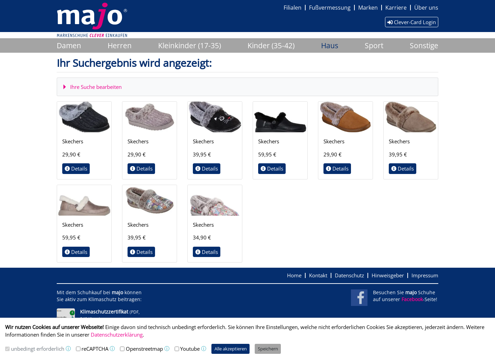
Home (294, 275)
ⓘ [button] (68, 348)
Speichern (268, 349)
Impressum (424, 275)
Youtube (190, 348)
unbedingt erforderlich (37, 348)
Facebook (412, 299)
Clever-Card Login (411, 22)
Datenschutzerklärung (117, 334)
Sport (374, 45)
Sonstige (424, 45)
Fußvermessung (330, 7)
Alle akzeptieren (230, 349)
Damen (69, 45)
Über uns (426, 7)
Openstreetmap (144, 348)
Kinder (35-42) (271, 45)
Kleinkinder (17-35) (189, 45)
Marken (368, 7)
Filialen (292, 7)
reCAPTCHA (94, 348)
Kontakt (318, 275)
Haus (329, 45)
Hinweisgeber (388, 275)
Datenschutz (349, 275)
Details (76, 168)
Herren (120, 45)
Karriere (396, 7)
